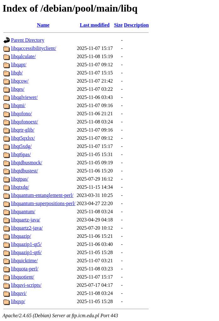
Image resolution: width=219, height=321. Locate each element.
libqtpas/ (19, 179)
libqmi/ (18, 105)
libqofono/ (21, 113)
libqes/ (17, 89)
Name (43, 25)
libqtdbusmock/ (26, 162)
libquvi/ (19, 293)
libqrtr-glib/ (22, 130)
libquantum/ (23, 211)
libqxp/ (18, 301)
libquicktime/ (24, 260)
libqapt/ (18, 64)
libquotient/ (22, 277)
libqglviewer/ (24, 97)
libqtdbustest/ (24, 170)
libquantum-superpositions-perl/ (43, 203)
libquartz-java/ (25, 219)
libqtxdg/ (20, 187)
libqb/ (17, 72)
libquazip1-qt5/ (26, 244)
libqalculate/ (23, 56)
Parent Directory (27, 40)
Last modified (95, 25)
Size (118, 25)
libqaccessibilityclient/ (33, 48)
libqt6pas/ (21, 154)
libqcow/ (20, 81)
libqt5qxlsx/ (23, 138)
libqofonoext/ (24, 121)
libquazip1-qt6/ (26, 252)
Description (136, 25)
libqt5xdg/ (21, 146)
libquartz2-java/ (27, 228)
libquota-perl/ (24, 268)
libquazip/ (21, 236)
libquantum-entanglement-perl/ (42, 195)
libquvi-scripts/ (26, 285)
